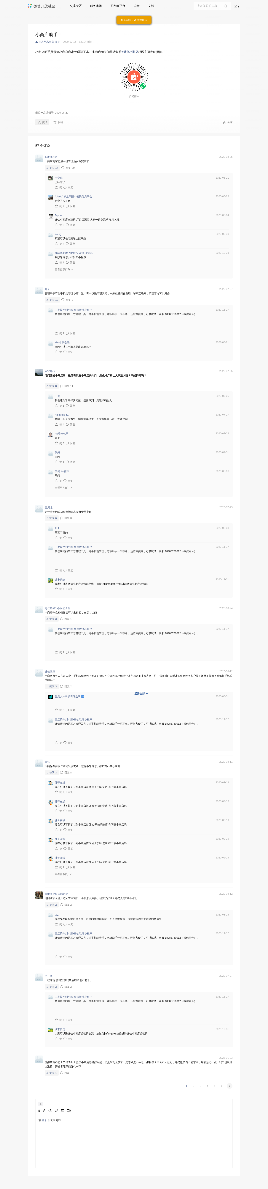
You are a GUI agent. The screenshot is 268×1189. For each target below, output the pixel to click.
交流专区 (76, 5)
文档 (151, 5)
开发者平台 (117, 5)
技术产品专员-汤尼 (49, 41)
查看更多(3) (61, 874)
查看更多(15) (62, 269)
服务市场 (96, 5)
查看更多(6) (61, 487)
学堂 (137, 5)
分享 (228, 122)
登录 (237, 6)
